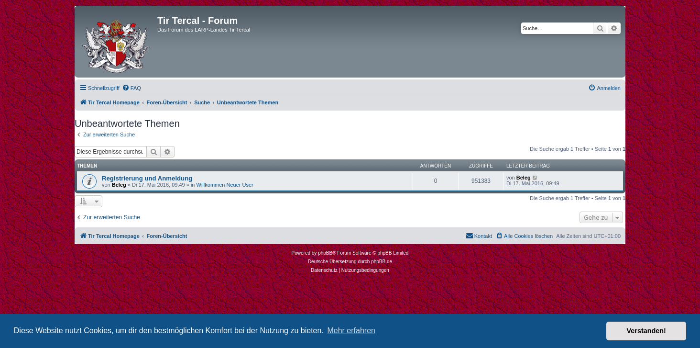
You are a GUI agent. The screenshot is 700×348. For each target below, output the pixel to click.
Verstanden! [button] (646, 331)
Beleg (119, 185)
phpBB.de (381, 261)
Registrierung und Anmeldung (147, 178)
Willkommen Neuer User (225, 185)
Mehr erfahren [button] (351, 330)
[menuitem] (131, 88)
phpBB (325, 253)
